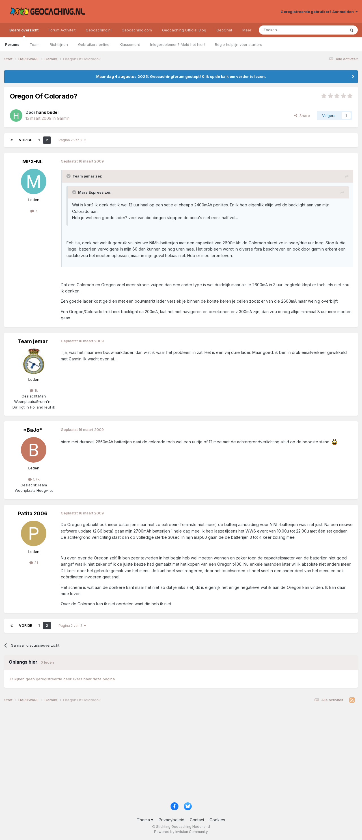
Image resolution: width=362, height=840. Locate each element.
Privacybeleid (171, 819)
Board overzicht (23, 32)
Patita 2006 (33, 513)
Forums (12, 44)
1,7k (34, 479)
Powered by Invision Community (181, 832)
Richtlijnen (59, 44)
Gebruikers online (93, 44)
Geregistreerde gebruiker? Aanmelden (319, 11)
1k (34, 390)
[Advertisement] (174, 755)
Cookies (217, 819)
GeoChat (224, 30)
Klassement (130, 44)
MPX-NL (32, 161)
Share (302, 115)
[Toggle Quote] (69, 176)
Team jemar (33, 341)
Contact (197, 819)
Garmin (63, 118)
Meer (246, 30)
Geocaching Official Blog (184, 30)
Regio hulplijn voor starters (238, 44)
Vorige (25, 140)
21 (33, 562)
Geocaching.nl (98, 30)
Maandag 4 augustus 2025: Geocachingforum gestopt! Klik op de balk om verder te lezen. (181, 76)
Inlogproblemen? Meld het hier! (177, 44)
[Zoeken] (285, 30)
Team (35, 44)
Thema (145, 819)
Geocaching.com (137, 30)
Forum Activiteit (62, 30)
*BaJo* (32, 430)
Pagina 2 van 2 (72, 140)
